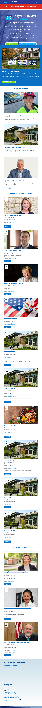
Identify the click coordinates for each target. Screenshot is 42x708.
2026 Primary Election (10, 318)
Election (9, 324)
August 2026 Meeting (10, 497)
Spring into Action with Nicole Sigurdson (16, 572)
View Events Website (11, 223)
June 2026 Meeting (9, 388)
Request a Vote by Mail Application (11, 694)
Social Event (10, 432)
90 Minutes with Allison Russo (13, 215)
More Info (7, 226)
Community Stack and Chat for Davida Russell (17, 608)
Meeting (9, 357)
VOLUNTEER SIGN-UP (12, 43)
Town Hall (14, 256)
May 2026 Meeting (9, 351)
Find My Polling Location (9, 692)
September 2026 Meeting (11, 530)
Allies (10, 580)
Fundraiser (14, 616)
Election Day (14, 324)
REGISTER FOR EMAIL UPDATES (27, 43)
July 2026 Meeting (9, 460)
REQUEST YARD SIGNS (8, 81)
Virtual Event (14, 222)
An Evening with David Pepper (13, 250)
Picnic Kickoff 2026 (10, 426)
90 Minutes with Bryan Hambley (13, 283)
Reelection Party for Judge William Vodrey (16, 642)
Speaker (9, 222)
